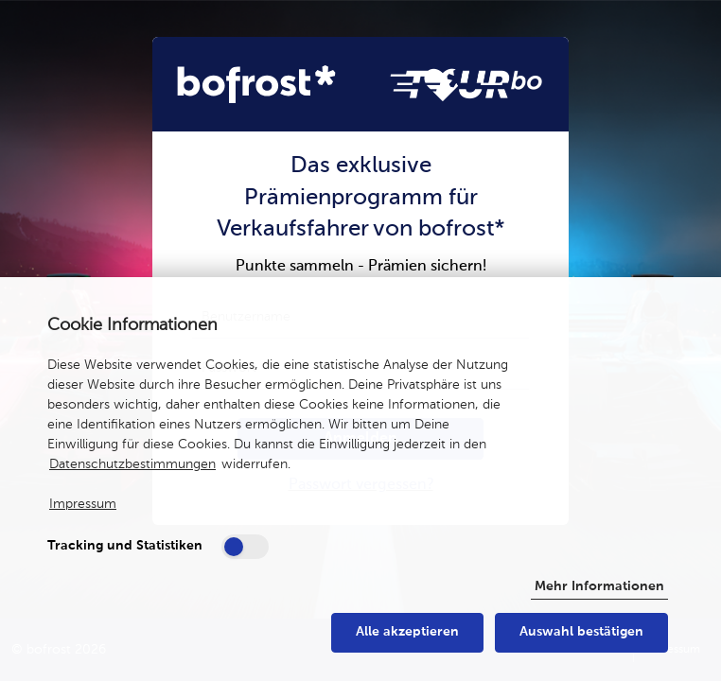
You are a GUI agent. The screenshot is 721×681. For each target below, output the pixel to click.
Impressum (82, 504)
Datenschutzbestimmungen (132, 464)
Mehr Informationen (599, 586)
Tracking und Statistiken (124, 545)
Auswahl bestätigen (581, 631)
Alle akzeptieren (407, 631)
